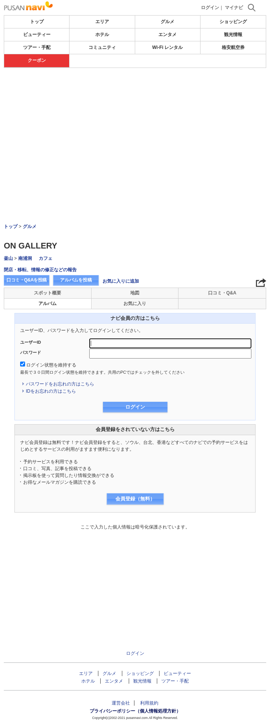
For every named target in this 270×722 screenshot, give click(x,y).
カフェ (45, 258)
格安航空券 (233, 47)
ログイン (210, 7)
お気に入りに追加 (121, 281)
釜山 (8, 258)
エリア (102, 21)
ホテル (102, 34)
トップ (37, 21)
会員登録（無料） (135, 499)
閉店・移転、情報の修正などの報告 (40, 269)
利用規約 (149, 703)
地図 (134, 293)
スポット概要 (47, 293)
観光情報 (233, 34)
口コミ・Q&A (222, 293)
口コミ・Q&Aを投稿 (26, 280)
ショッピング (233, 21)
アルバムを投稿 (76, 280)
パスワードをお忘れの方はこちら (60, 384)
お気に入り (134, 303)
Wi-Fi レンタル (167, 47)
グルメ (167, 21)
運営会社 (121, 703)
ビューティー (37, 34)
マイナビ (234, 7)
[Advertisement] (135, 125)
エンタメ (167, 34)
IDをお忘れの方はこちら (51, 391)
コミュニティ (102, 47)
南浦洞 (25, 258)
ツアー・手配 (37, 47)
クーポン (37, 60)
